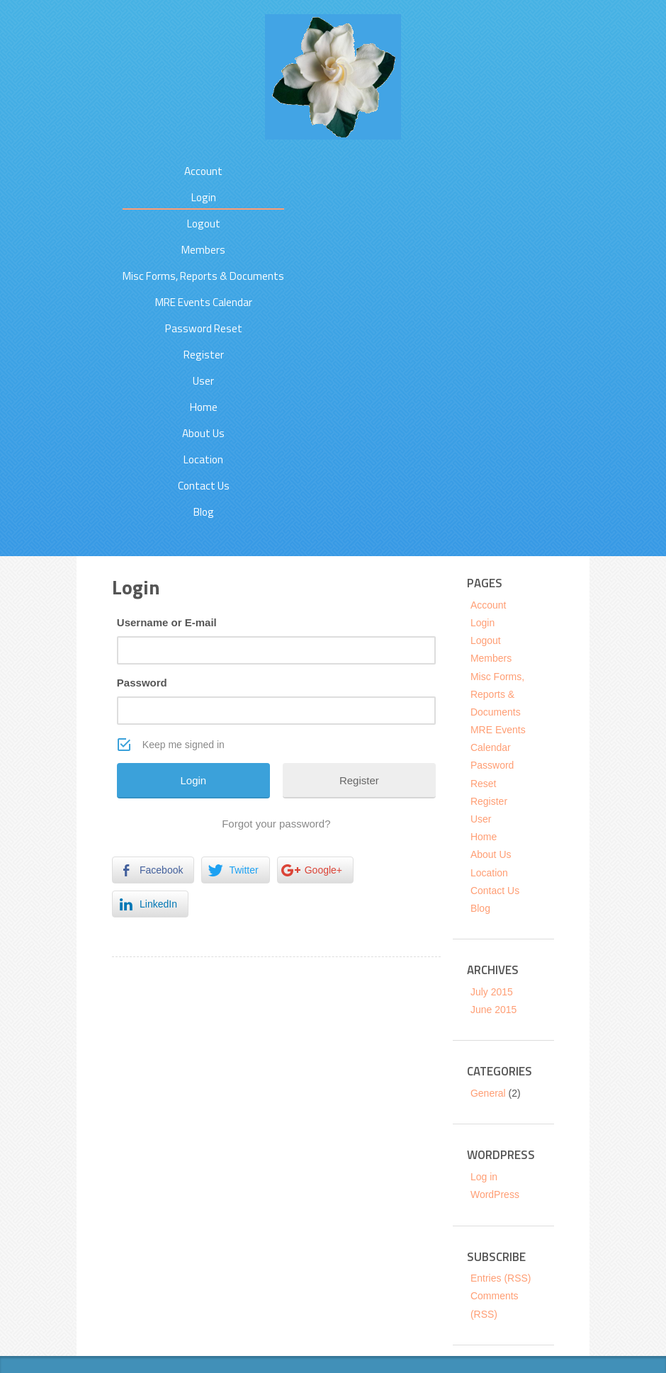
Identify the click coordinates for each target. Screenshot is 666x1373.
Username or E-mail (167, 622)
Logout (203, 223)
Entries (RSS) (500, 1278)
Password (142, 683)
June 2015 (493, 1009)
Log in (483, 1176)
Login (203, 197)
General (488, 1093)
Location (203, 459)
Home (204, 407)
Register (204, 354)
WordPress (494, 1194)
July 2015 (491, 992)
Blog (203, 512)
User (203, 381)
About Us (203, 433)
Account (203, 171)
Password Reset (203, 328)
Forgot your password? (276, 824)
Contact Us (204, 486)
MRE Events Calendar (203, 302)
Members (203, 250)
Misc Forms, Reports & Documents (203, 276)
